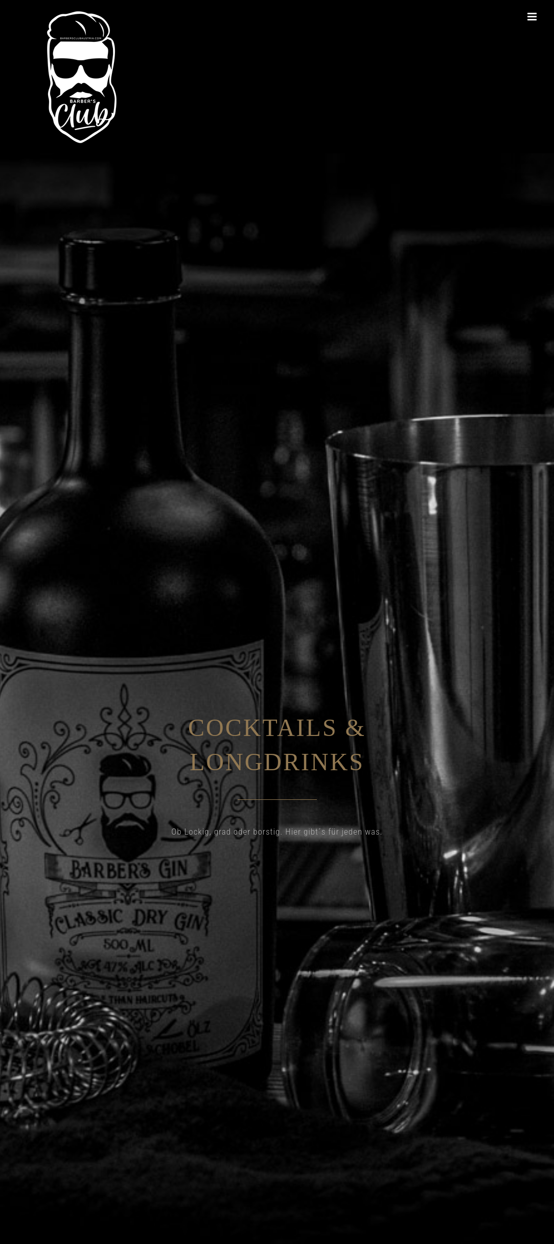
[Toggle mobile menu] (533, 16)
